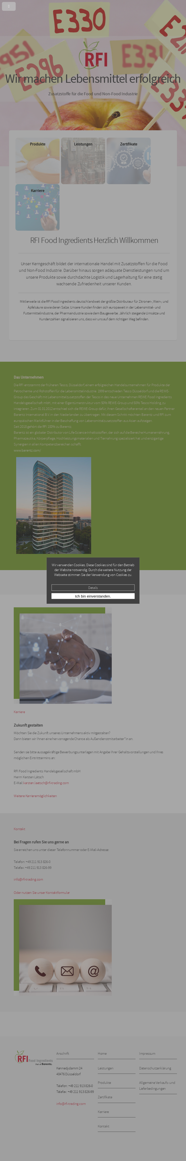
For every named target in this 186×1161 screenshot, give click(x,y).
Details (93, 587)
